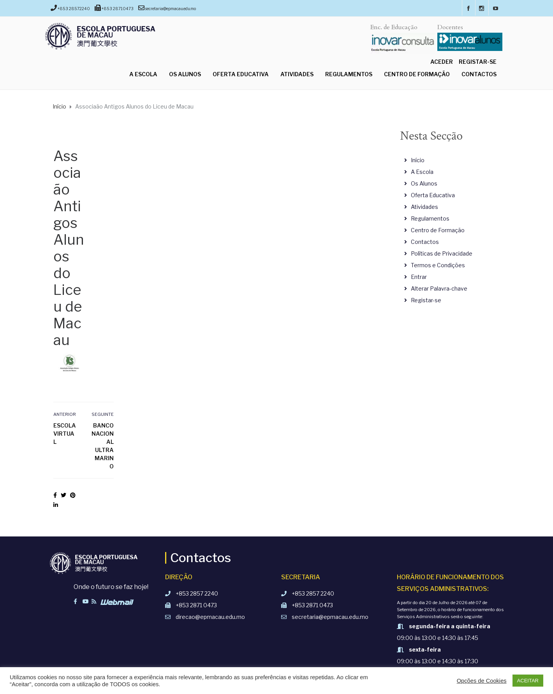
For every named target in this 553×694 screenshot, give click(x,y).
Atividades (296, 74)
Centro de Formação (417, 74)
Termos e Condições (438, 265)
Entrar (419, 276)
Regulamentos (348, 74)
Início (417, 160)
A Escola (143, 74)
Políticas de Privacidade (441, 253)
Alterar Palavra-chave (439, 288)
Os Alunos (185, 74)
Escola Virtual (64, 433)
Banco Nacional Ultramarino (103, 446)
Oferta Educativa (241, 74)
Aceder (441, 61)
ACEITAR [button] (528, 680)
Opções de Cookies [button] (482, 681)
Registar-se (478, 61)
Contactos (479, 74)
